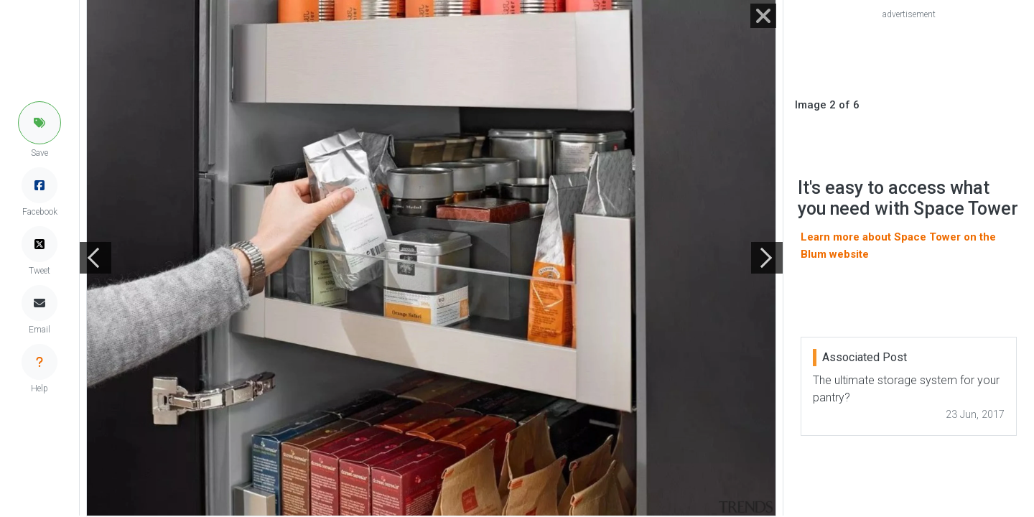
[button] (39, 122)
